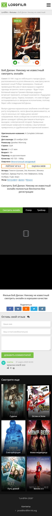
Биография (12, 180)
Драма (21, 180)
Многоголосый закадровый (23, 161)
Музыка (29, 180)
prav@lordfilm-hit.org (27, 510)
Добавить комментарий (17, 355)
